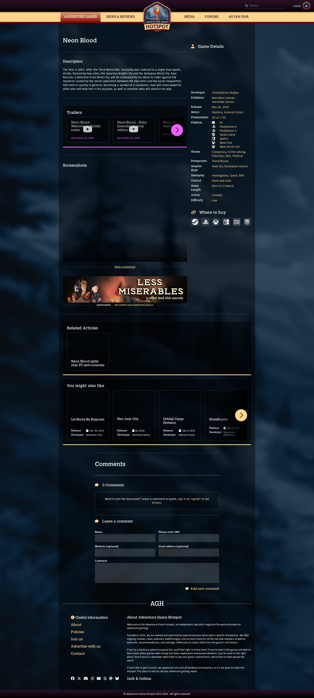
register (196, 499)
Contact (78, 653)
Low (214, 200)
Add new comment (202, 588)
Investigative (220, 175)
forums (156, 502)
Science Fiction (233, 112)
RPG (242, 175)
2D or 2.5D (219, 117)
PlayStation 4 (228, 126)
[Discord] (86, 678)
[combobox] (265, 6)
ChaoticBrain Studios (225, 92)
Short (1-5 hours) (223, 186)
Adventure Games (80, 17)
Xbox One (226, 142)
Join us (77, 639)
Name (98, 532)
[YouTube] (99, 678)
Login (297, 6)
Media (189, 17)
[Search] (265, 6)
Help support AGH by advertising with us (134, 305)
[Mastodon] (111, 678)
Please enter (169, 532)
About (76, 625)
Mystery (217, 112)
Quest (234, 175)
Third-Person (220, 161)
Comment (101, 561)
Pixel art (217, 166)
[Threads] (105, 678)
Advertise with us (86, 646)
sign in (182, 499)
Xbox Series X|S (230, 146)
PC (221, 122)
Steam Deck (227, 134)
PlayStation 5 (228, 130)
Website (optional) (106, 546)
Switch (224, 138)
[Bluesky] (117, 678)
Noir (228, 156)
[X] (79, 678)
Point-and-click (221, 181)
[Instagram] (92, 678)
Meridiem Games (223, 98)
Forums (211, 17)
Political (237, 156)
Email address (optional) (174, 546)
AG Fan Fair (238, 17)
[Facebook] (72, 678)
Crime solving (236, 152)
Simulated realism (236, 166)
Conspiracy (219, 152)
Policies (77, 632)
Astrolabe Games (223, 102)
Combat (217, 195)
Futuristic (218, 156)
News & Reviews (120, 17)
